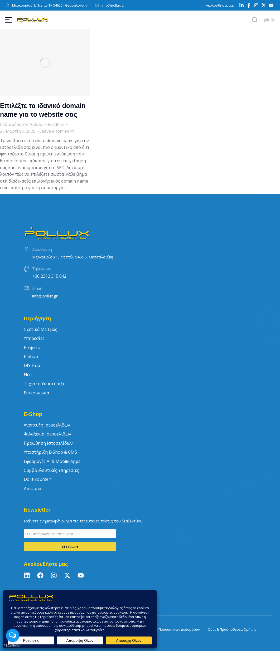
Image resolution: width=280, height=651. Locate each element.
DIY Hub (32, 365)
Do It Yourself (37, 479)
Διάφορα (32, 488)
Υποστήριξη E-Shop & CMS (50, 452)
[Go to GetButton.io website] (12, 645)
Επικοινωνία (36, 393)
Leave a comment (56, 131)
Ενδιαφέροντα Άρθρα (21, 124)
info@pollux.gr (113, 5)
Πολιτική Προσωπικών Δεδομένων (172, 629)
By (55, 124)
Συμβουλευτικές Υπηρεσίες (51, 470)
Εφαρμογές (52, 461)
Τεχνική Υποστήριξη (44, 383)
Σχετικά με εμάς (40, 329)
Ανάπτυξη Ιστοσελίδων (47, 425)
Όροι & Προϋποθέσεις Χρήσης (232, 629)
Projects (32, 347)
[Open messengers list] (12, 635)
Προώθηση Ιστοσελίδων (48, 443)
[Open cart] (266, 20)
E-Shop (31, 356)
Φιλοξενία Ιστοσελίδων (47, 434)
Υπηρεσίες (34, 338)
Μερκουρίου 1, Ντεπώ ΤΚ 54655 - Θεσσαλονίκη (49, 5)
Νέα (28, 375)
